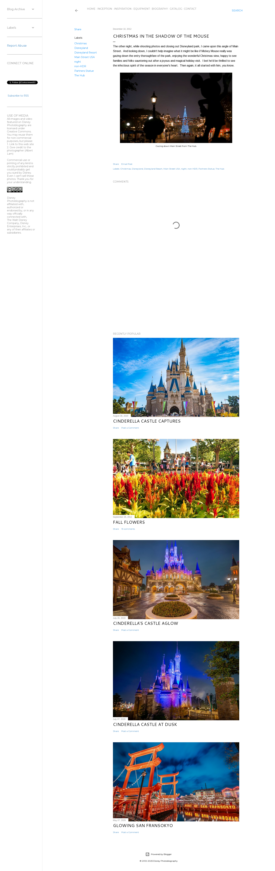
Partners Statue (84, 70)
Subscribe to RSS (18, 95)
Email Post (126, 164)
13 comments (128, 529)
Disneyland (81, 48)
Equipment (141, 8)
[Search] (237, 10)
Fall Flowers (129, 522)
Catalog (176, 8)
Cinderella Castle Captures (147, 421)
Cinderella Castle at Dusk (145, 724)
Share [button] (77, 29)
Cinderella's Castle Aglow (145, 623)
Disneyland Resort (85, 52)
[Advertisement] (176, 298)
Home (91, 8)
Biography (160, 8)
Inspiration (123, 8)
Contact (190, 8)
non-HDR (80, 66)
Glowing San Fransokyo (143, 825)
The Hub (79, 75)
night (77, 61)
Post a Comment (130, 427)
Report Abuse (17, 45)
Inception (104, 8)
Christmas (80, 43)
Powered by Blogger (158, 854)
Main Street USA (84, 57)
